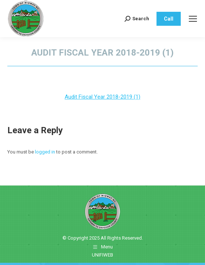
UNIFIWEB (102, 255)
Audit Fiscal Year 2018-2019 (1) (102, 96)
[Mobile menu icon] (193, 19)
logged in (45, 152)
